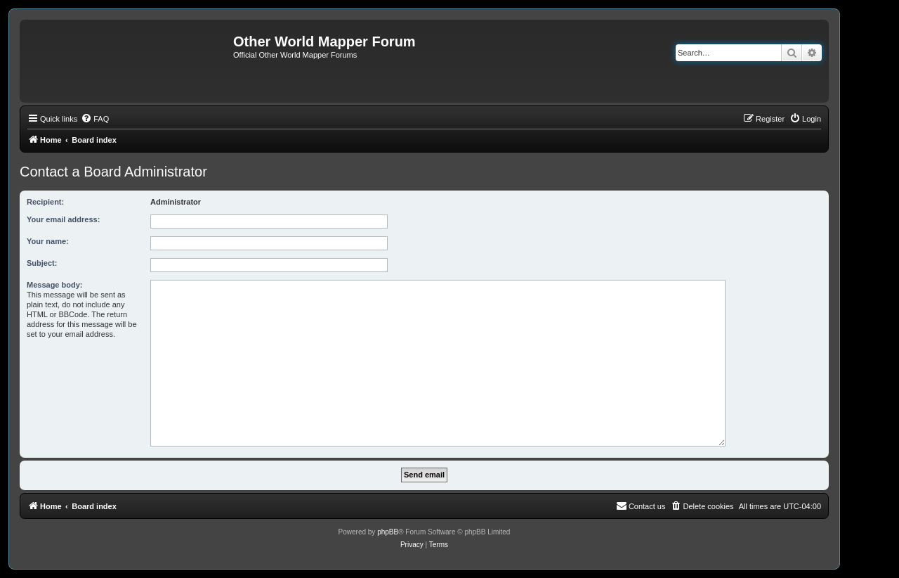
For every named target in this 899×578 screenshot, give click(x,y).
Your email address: (63, 219)
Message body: (54, 285)
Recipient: (45, 202)
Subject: (42, 263)
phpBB (387, 532)
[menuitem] (95, 118)
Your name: (48, 241)
